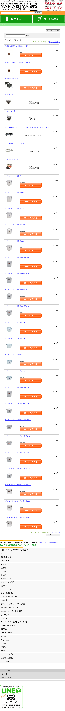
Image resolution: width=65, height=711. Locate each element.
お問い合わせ (6, 678)
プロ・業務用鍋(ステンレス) (12, 597)
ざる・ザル (5, 640)
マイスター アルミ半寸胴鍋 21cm (15, 338)
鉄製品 (3, 643)
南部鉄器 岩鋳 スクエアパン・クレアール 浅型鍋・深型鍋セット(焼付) (27, 127)
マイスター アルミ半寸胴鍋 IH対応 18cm (18, 403)
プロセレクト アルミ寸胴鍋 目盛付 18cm (18, 485)
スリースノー (6, 618)
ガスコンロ (5, 586)
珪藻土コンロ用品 (7, 582)
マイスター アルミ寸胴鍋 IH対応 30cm (17, 306)
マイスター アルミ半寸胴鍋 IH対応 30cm (18, 468)
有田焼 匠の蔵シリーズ (9, 607)
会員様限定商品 (7, 658)
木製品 (3, 651)
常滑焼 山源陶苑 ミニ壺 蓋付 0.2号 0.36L (18, 62)
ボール (3, 636)
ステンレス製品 (7, 633)
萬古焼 (3, 575)
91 (53, 42)
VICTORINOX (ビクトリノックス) (14, 622)
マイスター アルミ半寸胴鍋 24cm (15, 355)
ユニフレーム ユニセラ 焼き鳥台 (15, 143)
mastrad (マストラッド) (10, 625)
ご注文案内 (5, 674)
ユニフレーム (6, 589)
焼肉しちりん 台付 (11, 111)
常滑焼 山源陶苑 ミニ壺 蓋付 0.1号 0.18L (18, 46)
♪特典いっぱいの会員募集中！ (51, 542)
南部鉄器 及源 (6, 561)
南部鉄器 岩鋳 (6, 557)
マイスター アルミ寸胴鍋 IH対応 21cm (17, 273)
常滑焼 (3, 571)
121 (55, 42)
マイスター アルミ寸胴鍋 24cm (15, 208)
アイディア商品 (7, 654)
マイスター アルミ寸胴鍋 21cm (15, 192)
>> (59, 42)
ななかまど (5, 615)
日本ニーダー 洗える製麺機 (11, 611)
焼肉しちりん (9, 95)
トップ (3, 24)
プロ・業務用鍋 (7, 593)
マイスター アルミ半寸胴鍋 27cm (15, 371)
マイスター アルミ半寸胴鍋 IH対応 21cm (18, 420)
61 (51, 42)
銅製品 (3, 647)
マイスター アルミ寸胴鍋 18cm (15, 176)
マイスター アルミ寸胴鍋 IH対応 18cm (17, 257)
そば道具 (4, 600)
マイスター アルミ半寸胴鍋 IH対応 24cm (18, 436)
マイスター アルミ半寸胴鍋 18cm (15, 322)
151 (57, 42)
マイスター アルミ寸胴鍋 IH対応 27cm (17, 387)
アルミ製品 (5, 661)
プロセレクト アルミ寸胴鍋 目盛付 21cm (18, 501)
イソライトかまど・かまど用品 (13, 604)
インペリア (5, 564)
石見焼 (3, 568)
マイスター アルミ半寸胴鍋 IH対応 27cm (18, 452)
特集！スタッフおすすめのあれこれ (14, 550)
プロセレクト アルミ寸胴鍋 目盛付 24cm (18, 517)
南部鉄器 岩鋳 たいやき (12, 78)
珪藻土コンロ (6, 579)
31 (50, 42)
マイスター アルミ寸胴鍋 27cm (15, 225)
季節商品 (4, 629)
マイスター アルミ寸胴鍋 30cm (15, 241)
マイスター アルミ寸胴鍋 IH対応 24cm (17, 290)
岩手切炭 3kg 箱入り (11, 160)
